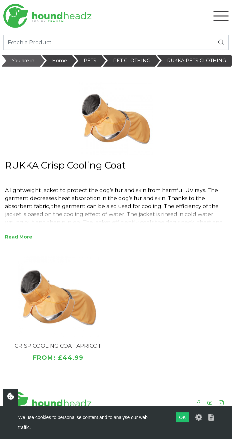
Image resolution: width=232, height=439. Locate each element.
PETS (90, 61)
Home (59, 61)
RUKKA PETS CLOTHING (196, 61)
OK (182, 417)
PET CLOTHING (131, 61)
